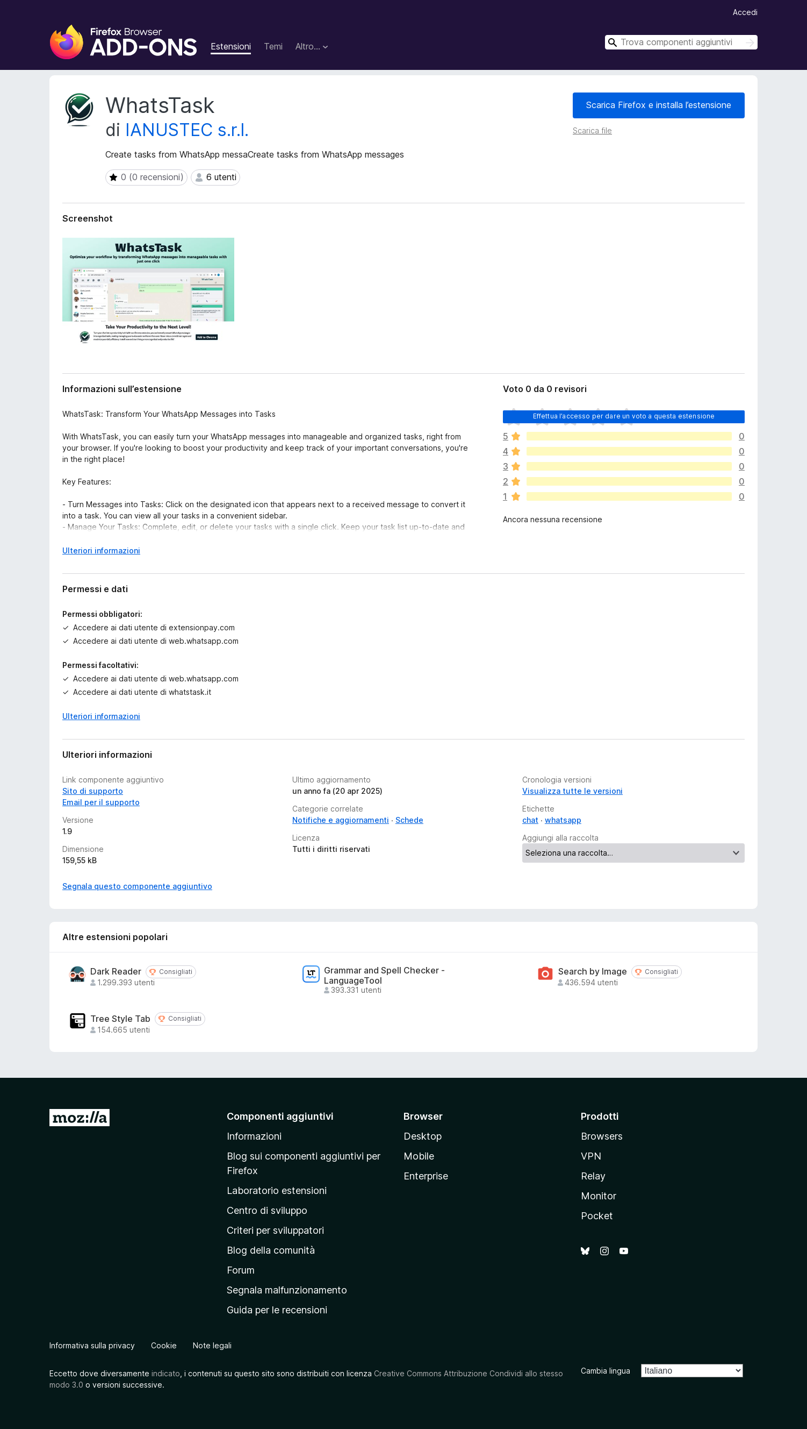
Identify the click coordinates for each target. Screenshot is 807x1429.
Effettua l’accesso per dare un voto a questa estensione (624, 416)
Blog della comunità (271, 1250)
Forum (241, 1270)
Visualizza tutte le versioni (572, 790)
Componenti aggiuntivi (280, 1116)
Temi (273, 46)
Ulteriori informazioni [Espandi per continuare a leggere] (101, 550)
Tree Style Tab (120, 1019)
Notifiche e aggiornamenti (340, 819)
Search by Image (592, 971)
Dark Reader (115, 971)
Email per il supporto (101, 802)
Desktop (423, 1136)
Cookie (164, 1345)
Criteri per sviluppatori (275, 1230)
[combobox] (681, 42)
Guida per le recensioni (277, 1310)
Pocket (597, 1215)
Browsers (602, 1136)
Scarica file (592, 130)
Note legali (212, 1345)
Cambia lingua (605, 1370)
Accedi (745, 12)
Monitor (598, 1196)
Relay (593, 1176)
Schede (409, 819)
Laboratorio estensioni (277, 1190)
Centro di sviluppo (267, 1210)
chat (530, 819)
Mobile (419, 1156)
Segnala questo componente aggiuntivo (137, 886)
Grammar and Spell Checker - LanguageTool (384, 975)
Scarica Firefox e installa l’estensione (658, 104)
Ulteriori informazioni (101, 716)
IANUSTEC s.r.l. (187, 129)
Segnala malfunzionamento (287, 1290)
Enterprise (426, 1176)
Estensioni (231, 46)
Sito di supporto (92, 790)
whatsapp (563, 819)
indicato (166, 1373)
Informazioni (254, 1136)
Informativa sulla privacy (92, 1345)
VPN (591, 1156)
